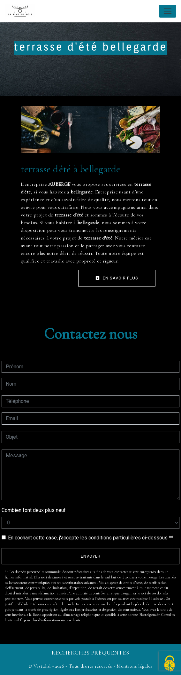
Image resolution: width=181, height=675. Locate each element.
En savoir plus (116, 278)
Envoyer (91, 556)
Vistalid (42, 666)
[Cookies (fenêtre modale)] (170, 664)
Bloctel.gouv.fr (150, 615)
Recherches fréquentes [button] (90, 652)
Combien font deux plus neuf (34, 510)
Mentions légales (133, 666)
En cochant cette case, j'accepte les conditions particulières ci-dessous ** (90, 538)
